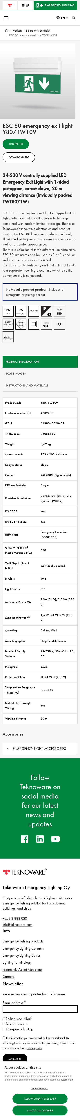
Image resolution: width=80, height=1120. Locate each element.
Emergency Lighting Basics (21, 955)
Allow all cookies (40, 1110)
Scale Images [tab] (16, 373)
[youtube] (55, 839)
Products (17, 30)
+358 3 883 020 (15, 918)
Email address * (14, 1002)
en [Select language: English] (63, 18)
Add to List (15, 144)
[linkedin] (40, 839)
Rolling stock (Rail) (17, 1018)
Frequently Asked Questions (22, 969)
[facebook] (25, 839)
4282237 (47, 413)
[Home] (6, 30)
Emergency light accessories (39, 748)
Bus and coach (15, 1024)
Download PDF (18, 157)
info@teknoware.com (17, 924)
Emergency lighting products (23, 941)
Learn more (67, 1079)
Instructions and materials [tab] (27, 385)
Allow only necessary (40, 1098)
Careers (8, 976)
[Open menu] (6, 18)
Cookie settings (39, 1088)
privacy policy (34, 1048)
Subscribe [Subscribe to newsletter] (14, 1059)
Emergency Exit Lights (38, 30)
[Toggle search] (74, 18)
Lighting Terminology (17, 962)
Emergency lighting (18, 1029)
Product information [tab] (22, 362)
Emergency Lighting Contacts (23, 948)
